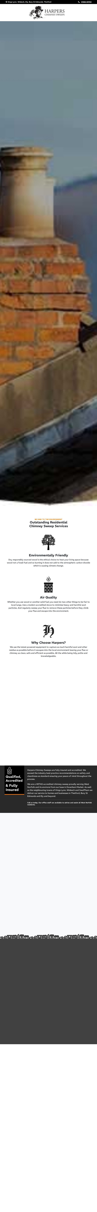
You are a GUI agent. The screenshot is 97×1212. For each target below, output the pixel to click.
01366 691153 (86, 2)
